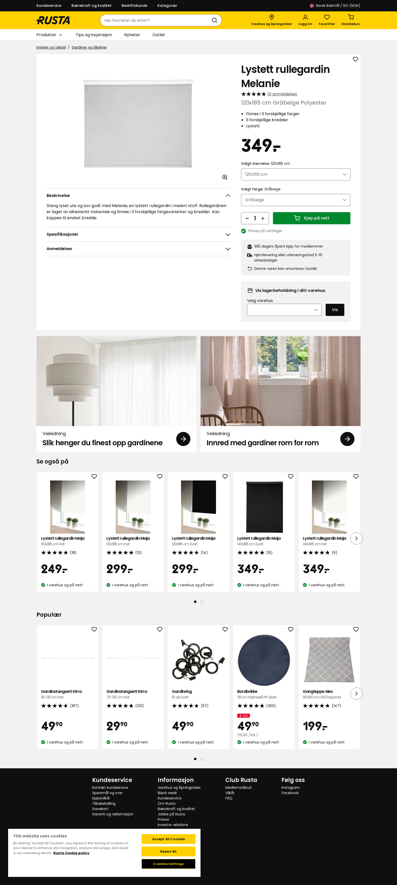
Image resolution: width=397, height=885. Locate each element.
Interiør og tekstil (51, 47)
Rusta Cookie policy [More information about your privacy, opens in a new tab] (71, 853)
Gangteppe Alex (329, 694)
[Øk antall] (263, 218)
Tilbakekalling (103, 803)
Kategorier (167, 5)
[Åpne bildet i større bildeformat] (225, 177)
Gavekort (100, 808)
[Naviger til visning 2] (202, 601)
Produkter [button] (49, 35)
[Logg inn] (305, 20)
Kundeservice (48, 5)
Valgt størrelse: (265, 163)
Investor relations (173, 824)
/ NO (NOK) (335, 5)
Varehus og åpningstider (179, 787)
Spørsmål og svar (107, 792)
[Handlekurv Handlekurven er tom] (351, 20)
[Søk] (215, 20)
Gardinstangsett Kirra (67, 694)
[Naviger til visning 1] (195, 601)
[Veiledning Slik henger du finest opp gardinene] (116, 394)
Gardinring (198, 694)
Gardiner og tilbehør (89, 47)
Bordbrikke (263, 694)
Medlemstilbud (238, 787)
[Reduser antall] (247, 218)
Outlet (158, 35)
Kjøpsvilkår (101, 798)
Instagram (291, 787)
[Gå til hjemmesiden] (53, 20)
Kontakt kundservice (110, 787)
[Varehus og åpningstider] (271, 20)
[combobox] (155, 20)
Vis (335, 310)
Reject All (168, 851)
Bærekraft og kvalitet (91, 5)
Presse (163, 819)
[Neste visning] (356, 538)
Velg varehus (260, 301)
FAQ (228, 798)
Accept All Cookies (168, 839)
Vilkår (229, 792)
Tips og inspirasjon (94, 35)
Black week (167, 792)
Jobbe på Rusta (171, 814)
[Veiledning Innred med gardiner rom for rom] (281, 394)
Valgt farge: (261, 189)
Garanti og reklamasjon (112, 814)
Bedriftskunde (134, 5)
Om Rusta (166, 803)
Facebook (290, 792)
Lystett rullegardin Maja (67, 541)
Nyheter (132, 35)
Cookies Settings (168, 863)
